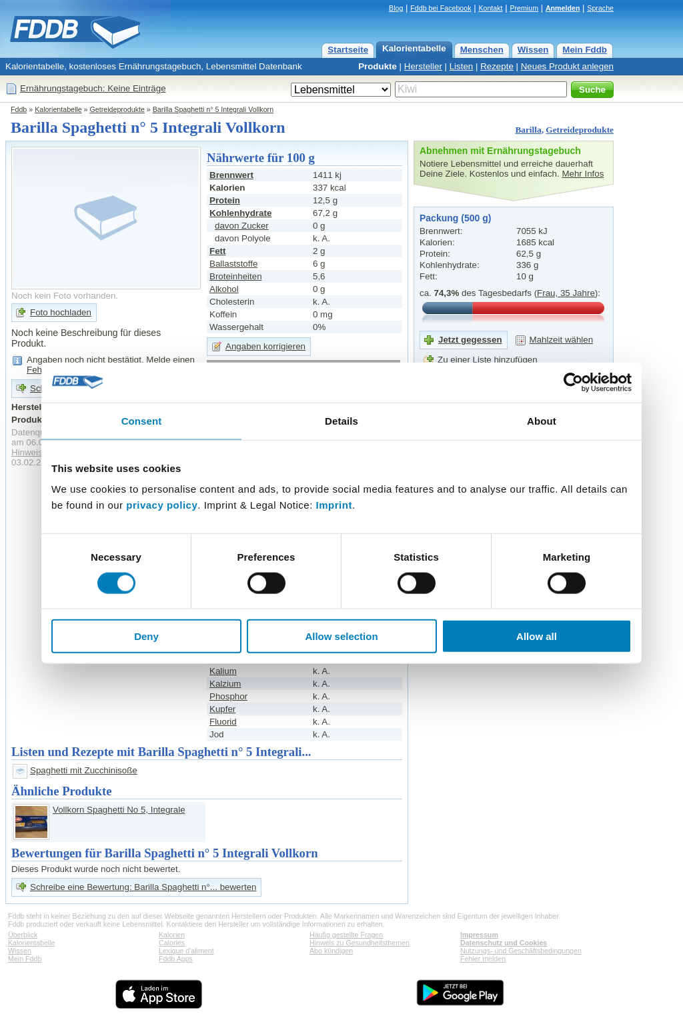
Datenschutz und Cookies (503, 943)
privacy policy (161, 505)
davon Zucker (242, 226)
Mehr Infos (583, 174)
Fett (217, 251)
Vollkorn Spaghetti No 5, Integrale (119, 810)
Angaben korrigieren (265, 346)
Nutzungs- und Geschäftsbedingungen (521, 951)
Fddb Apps (176, 959)
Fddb (19, 109)
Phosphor (228, 696)
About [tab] (541, 420)
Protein (224, 200)
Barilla (528, 130)
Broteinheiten (235, 276)
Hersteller (423, 66)
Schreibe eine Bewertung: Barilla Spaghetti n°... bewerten (143, 887)
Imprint (334, 505)
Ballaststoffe (233, 264)
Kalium (223, 671)
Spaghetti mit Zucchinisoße (83, 770)
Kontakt (490, 8)
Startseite (347, 50)
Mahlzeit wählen (562, 340)
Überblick (22, 935)
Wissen (533, 50)
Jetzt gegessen (470, 340)
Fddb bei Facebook (440, 8)
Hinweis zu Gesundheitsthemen (359, 943)
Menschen (482, 50)
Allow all (536, 636)
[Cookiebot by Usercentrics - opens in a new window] (573, 382)
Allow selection (341, 636)
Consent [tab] (141, 420)
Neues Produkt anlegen (567, 66)
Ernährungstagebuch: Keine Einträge (93, 88)
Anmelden (563, 8)
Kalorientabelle (414, 48)
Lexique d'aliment (186, 951)
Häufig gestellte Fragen (346, 935)
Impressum (479, 935)
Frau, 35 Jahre (566, 293)
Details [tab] (341, 420)
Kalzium (225, 684)
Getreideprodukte (117, 109)
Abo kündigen (331, 951)
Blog (396, 8)
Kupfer (222, 709)
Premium (524, 8)
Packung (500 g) (455, 218)
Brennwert (231, 175)
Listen (462, 66)
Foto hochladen (60, 312)
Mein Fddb (584, 50)
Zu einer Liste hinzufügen (488, 360)
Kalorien (172, 935)
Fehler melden (483, 959)
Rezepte (497, 66)
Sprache (600, 8)
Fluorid (223, 722)
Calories (172, 943)
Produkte (377, 66)
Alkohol (224, 289)
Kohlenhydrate (240, 213)
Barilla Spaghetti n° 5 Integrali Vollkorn (213, 109)
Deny (146, 636)
